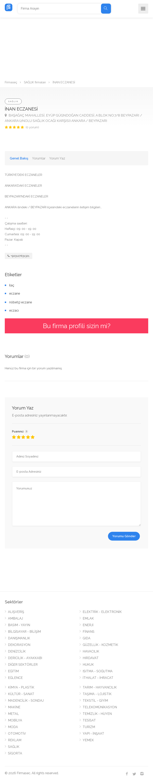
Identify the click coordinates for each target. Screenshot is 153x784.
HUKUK (88, 664)
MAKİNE (14, 707)
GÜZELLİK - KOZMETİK (100, 645)
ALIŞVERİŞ (16, 612)
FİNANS (88, 632)
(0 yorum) (32, 127)
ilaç (11, 285)
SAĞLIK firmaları (35, 82)
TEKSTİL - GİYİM (95, 700)
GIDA (86, 638)
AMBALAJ (15, 618)
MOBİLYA (15, 720)
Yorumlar (38, 158)
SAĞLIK (13, 101)
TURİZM (89, 727)
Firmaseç (11, 82)
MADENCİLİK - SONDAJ (26, 700)
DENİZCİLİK (17, 651)
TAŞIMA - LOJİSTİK (97, 694)
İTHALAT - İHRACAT (98, 678)
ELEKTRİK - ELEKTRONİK (102, 612)
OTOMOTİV (17, 733)
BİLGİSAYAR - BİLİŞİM (24, 632)
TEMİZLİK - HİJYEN (97, 714)
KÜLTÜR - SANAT (21, 694)
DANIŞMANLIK (19, 638)
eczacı (14, 310)
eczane (14, 293)
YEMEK (88, 740)
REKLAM (14, 740)
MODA (13, 727)
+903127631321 (18, 255)
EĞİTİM (13, 671)
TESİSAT (89, 720)
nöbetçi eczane (20, 302)
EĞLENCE (15, 678)
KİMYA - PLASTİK (21, 687)
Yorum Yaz (57, 158)
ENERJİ (88, 625)
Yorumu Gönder (124, 536)
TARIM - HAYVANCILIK (100, 687)
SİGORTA (15, 753)
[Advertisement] (76, 48)
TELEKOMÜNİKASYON (100, 707)
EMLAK (88, 618)
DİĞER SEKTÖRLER (23, 664)
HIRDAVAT (91, 658)
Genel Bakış (19, 158)
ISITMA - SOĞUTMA (98, 671)
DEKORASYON (19, 645)
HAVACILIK (91, 651)
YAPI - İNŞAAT (93, 733)
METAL (13, 714)
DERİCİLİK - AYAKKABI (25, 658)
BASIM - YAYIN (19, 625)
